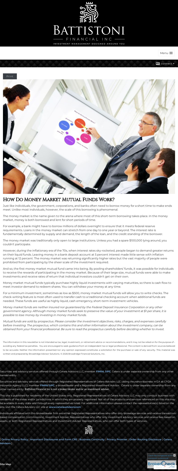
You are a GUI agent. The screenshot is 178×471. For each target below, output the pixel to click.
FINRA (44, 385)
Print (9, 76)
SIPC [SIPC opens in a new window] (108, 371)
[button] (166, 53)
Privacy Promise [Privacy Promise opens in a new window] (117, 439)
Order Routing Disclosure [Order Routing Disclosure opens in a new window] (145, 439)
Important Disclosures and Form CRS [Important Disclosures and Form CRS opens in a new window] (53, 439)
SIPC (51, 385)
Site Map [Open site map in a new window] (5, 464)
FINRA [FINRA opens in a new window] (100, 371)
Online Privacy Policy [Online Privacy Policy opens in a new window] (14, 439)
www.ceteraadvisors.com (65, 407)
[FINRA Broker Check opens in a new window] (161, 460)
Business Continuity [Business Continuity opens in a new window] (92, 439)
